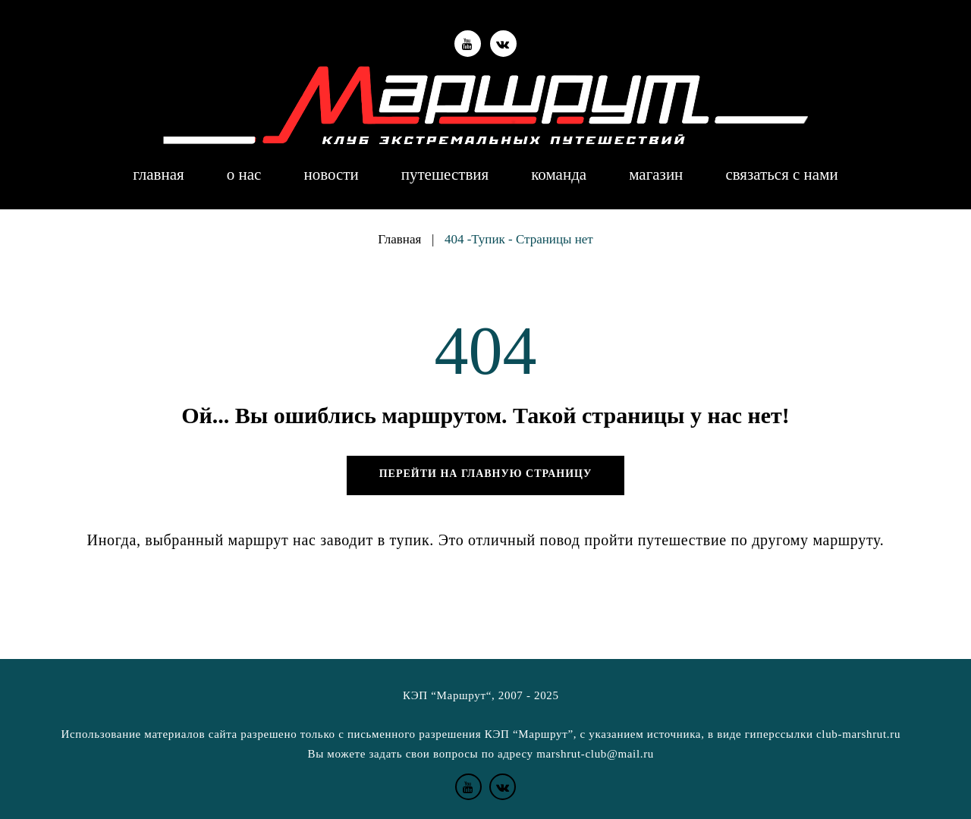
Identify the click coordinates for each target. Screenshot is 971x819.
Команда (558, 175)
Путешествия (445, 175)
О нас (244, 175)
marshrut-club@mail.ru (595, 754)
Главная (158, 175)
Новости (330, 175)
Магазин (656, 175)
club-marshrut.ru (858, 734)
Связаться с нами (781, 175)
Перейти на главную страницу (485, 473)
